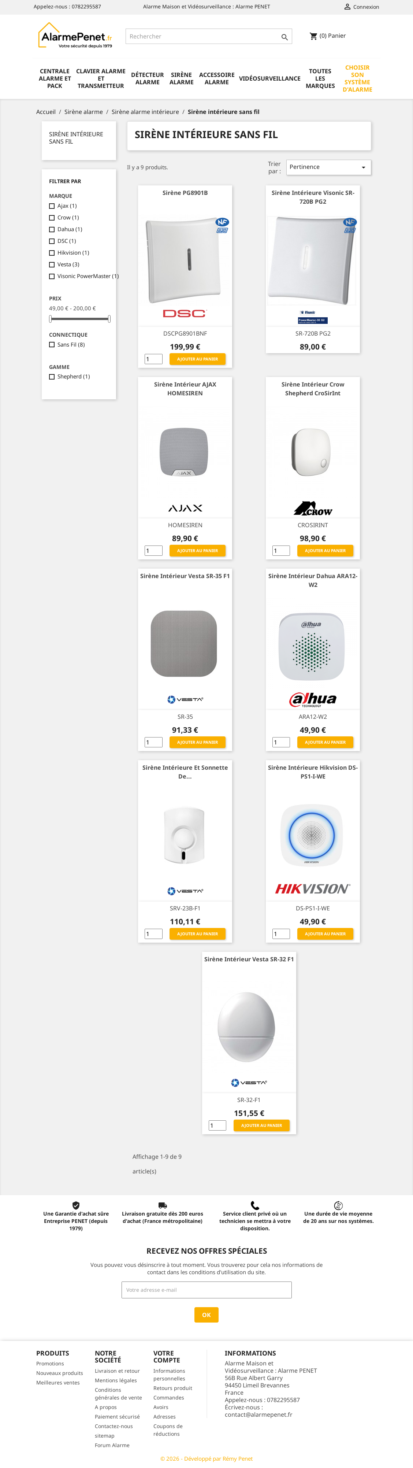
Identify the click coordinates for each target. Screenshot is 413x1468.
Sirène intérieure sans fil (76, 137)
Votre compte (166, 1356)
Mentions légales (116, 1380)
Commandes (168, 1397)
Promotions (50, 1363)
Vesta (68, 264)
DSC (66, 240)
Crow (68, 217)
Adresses (164, 1416)
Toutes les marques (320, 78)
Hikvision (73, 252)
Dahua (69, 229)
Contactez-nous (114, 1426)
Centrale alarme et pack (55, 78)
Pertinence (329, 167)
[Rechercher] (209, 36)
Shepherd (73, 376)
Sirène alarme (182, 78)
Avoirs (160, 1407)
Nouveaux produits (59, 1372)
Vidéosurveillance (270, 78)
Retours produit (172, 1387)
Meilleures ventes (58, 1382)
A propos (106, 1407)
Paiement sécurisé (117, 1416)
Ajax (67, 205)
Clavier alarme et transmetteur (101, 78)
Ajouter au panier (197, 359)
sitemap (105, 1435)
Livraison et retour (117, 1370)
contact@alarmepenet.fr (259, 1414)
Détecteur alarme (147, 78)
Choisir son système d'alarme (357, 78)
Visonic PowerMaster (88, 276)
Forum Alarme (112, 1445)
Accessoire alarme (217, 78)
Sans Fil (71, 344)
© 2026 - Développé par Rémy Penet (206, 1458)
